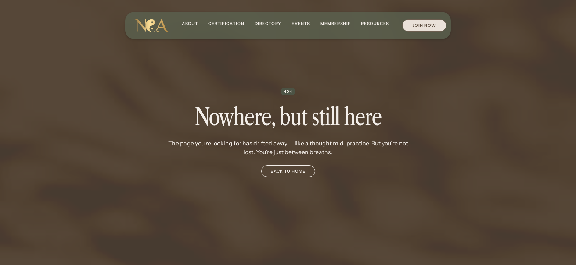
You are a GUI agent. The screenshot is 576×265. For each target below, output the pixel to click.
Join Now (424, 25)
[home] (151, 25)
